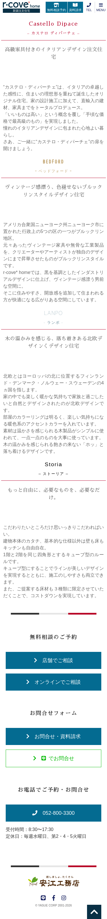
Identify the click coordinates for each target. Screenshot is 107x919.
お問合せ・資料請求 (53, 736)
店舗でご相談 (53, 660)
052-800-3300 (53, 813)
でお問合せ (53, 758)
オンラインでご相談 (53, 682)
